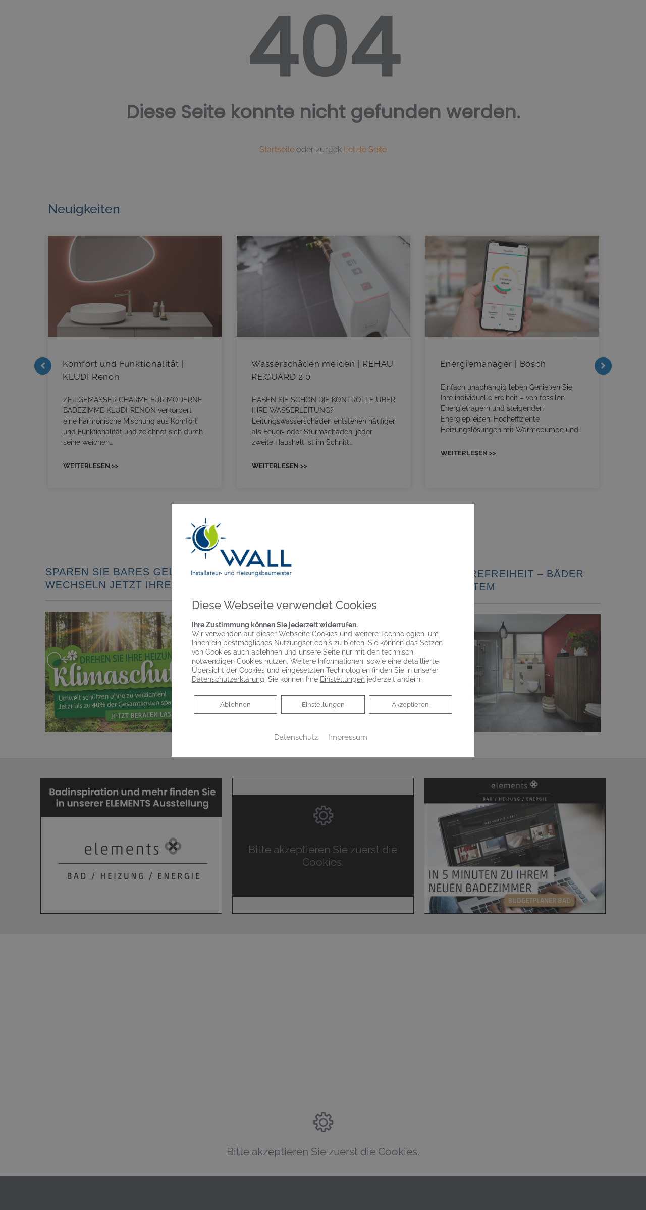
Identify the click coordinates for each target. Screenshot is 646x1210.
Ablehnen (235, 704)
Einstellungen (323, 705)
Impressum (347, 737)
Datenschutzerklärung (228, 679)
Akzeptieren (410, 705)
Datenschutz (296, 737)
